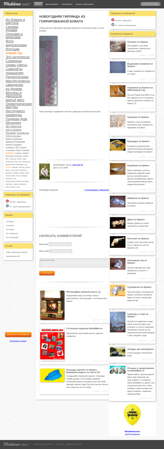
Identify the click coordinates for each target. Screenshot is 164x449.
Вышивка (17, 145)
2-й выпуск (10, 225)
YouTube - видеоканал (16, 201)
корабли (25, 153)
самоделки (14, 85)
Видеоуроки (10, 153)
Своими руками (12, 28)
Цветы (22, 65)
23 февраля (24, 175)
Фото (10, 41)
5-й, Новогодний (12, 237)
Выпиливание (20, 164)
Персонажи (15, 167)
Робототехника (13, 136)
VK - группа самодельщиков (18, 206)
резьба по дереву (10, 175)
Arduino (9, 144)
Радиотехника (17, 77)
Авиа (7, 158)
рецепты (27, 167)
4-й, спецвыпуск (12, 233)
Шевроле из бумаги (138, 198)
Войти (38, 4)
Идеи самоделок (52, 4)
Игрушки (12, 49)
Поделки (11, 133)
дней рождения (132, 419)
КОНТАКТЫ (59, 444)
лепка (19, 161)
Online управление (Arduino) (16, 252)
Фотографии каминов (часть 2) (83, 292)
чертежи (25, 156)
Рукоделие (20, 142)
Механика (13, 122)
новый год (14, 53)
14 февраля (10, 150)
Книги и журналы (14, 139)
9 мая (15, 161)
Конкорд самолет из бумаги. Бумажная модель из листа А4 (83, 371)
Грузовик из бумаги (138, 117)
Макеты (8, 170)
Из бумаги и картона (15, 21)
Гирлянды (8, 167)
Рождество (22, 167)
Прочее (18, 175)
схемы (11, 65)
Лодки (14, 178)
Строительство (26, 161)
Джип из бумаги (136, 219)
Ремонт (27, 172)
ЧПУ (17, 147)
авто (20, 100)
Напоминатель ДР (13, 256)
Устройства (23, 133)
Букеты (7, 187)
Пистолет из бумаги (138, 238)
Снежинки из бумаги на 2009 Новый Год (140, 88)
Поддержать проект (18, 341)
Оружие (24, 158)
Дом (23, 119)
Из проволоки (23, 170)
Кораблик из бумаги (138, 165)
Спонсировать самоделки (97, 190)
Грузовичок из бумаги (139, 287)
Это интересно (18, 57)
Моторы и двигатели (14, 94)
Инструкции (10, 156)
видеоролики (16, 45)
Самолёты (14, 69)
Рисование (16, 172)
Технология (12, 158)
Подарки (12, 119)
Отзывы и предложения (85, 4)
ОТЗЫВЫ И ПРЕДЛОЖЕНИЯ (43, 444)
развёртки (14, 115)
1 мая (18, 187)
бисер (18, 150)
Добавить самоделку (18, 334)
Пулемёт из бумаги (137, 42)
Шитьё (11, 100)
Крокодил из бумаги (138, 141)
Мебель (19, 158)
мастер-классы (18, 81)
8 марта (18, 153)
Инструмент (15, 111)
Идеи (25, 164)
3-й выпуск (10, 229)
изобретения (22, 184)
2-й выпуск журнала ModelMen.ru (84, 328)
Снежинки (14, 61)
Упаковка (25, 150)
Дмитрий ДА (77, 165)
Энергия (10, 142)
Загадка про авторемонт (140, 349)
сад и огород (13, 129)
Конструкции (9, 184)
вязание (23, 147)
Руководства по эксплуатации (14, 181)
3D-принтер (13, 126)
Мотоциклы (26, 181)
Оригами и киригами (14, 35)
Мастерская (9, 172)
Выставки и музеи (10, 164)
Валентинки (9, 178)
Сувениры (10, 147)
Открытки (15, 184)
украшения (14, 73)
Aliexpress (13, 187)
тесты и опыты (15, 170)
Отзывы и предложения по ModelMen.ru (140, 369)
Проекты (22, 172)
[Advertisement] (74, 207)
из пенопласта (9, 161)
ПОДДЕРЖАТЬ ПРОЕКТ (74, 444)
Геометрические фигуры (19, 105)
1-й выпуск (10, 221)
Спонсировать (67, 4)
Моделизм (18, 156)
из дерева (14, 88)
